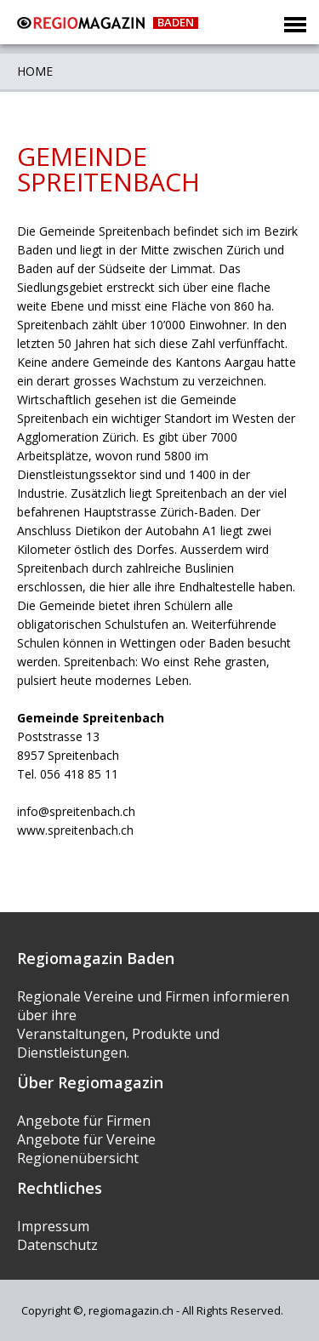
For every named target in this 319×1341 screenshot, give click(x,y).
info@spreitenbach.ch (76, 811)
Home (35, 71)
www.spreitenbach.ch (75, 830)
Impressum (53, 1226)
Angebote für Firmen (84, 1120)
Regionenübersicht (78, 1158)
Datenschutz (57, 1244)
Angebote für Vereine (86, 1139)
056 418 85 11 (79, 774)
